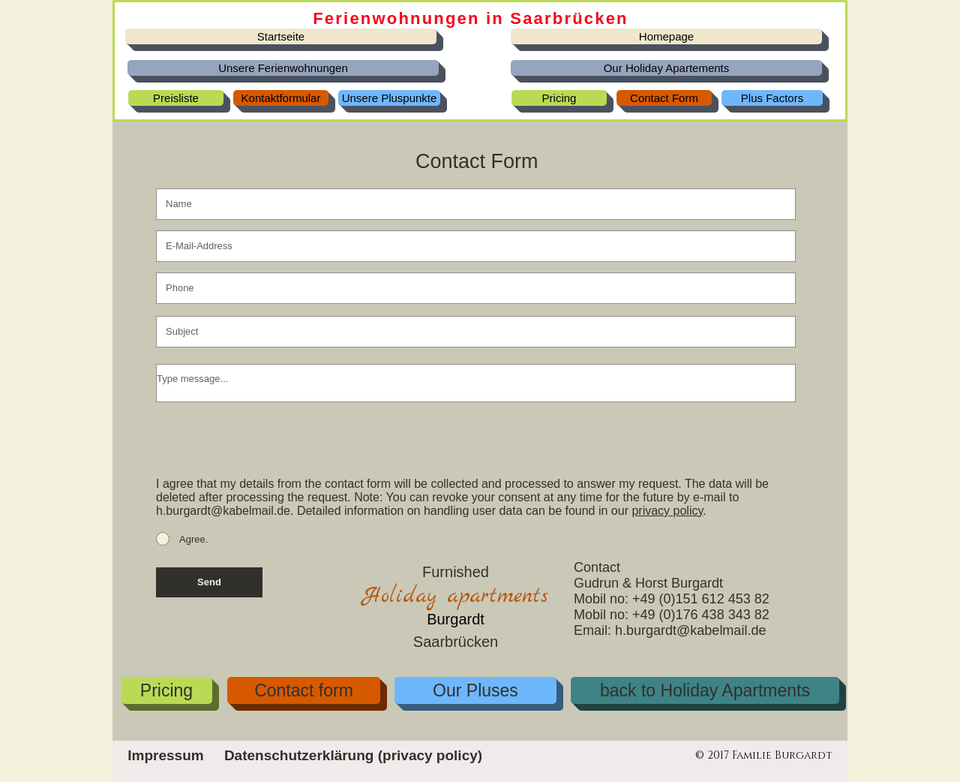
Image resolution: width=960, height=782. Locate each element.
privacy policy (667, 510)
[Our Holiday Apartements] (666, 68)
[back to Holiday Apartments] (705, 690)
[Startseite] (280, 36)
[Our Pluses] (475, 690)
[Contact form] (303, 690)
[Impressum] (165, 756)
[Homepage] (666, 36)
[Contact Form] (664, 98)
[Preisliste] (176, 98)
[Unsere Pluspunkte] (389, 98)
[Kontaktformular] (280, 98)
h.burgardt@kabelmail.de (223, 510)
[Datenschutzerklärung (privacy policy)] (353, 756)
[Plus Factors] (772, 98)
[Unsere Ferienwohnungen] (283, 68)
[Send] (209, 582)
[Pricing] (559, 98)
